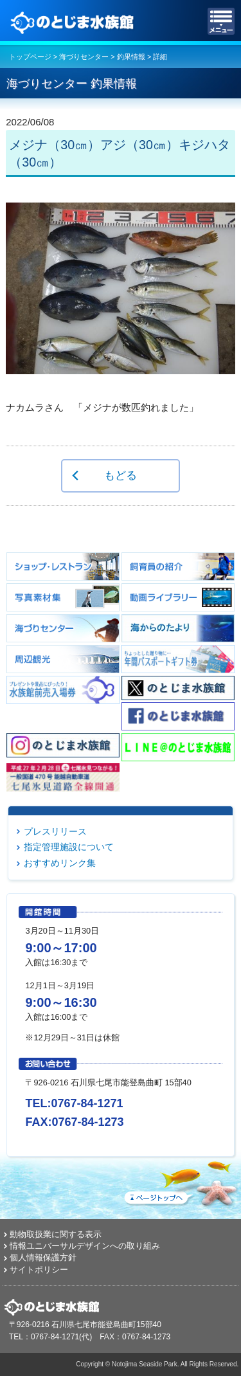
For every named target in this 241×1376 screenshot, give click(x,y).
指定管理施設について (69, 847)
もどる (120, 475)
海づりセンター (84, 56)
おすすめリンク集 (60, 863)
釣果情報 (131, 56)
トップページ (30, 56)
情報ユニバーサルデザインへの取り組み (85, 1246)
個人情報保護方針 (43, 1257)
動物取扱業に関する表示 (56, 1234)
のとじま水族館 (74, 21)
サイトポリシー (39, 1269)
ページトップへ (179, 1181)
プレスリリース (55, 831)
